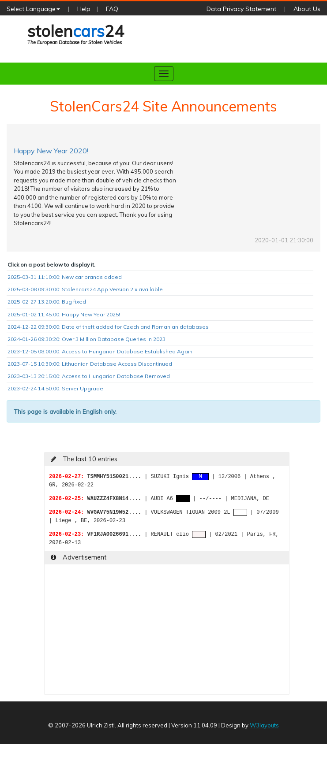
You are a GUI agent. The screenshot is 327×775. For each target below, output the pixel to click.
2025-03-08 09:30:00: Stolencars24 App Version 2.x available (85, 289)
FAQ (112, 9)
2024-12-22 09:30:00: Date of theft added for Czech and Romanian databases (108, 326)
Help (83, 9)
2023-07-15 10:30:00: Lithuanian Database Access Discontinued (90, 363)
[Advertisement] (152, 632)
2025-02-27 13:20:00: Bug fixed (47, 301)
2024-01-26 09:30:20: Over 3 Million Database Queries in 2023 (86, 339)
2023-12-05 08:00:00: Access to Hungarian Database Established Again (100, 351)
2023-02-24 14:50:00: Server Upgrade (55, 388)
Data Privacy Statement (241, 9)
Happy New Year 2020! (51, 150)
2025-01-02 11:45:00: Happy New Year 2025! (64, 314)
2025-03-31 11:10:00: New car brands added (65, 277)
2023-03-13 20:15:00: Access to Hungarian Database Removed (89, 376)
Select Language (33, 9)
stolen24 (75, 33)
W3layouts (264, 725)
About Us (306, 9)
